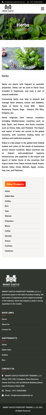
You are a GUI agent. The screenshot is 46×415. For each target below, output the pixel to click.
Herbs (7, 191)
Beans (7, 226)
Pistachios (9, 221)
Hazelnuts (9, 251)
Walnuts (8, 216)
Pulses (7, 241)
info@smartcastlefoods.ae (13, 2)
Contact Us (6, 330)
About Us (5, 324)
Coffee (7, 231)
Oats (7, 211)
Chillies (8, 201)
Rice (6, 206)
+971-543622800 (35, 2)
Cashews (8, 246)
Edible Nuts (9, 196)
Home (19, 30)
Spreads (8, 236)
